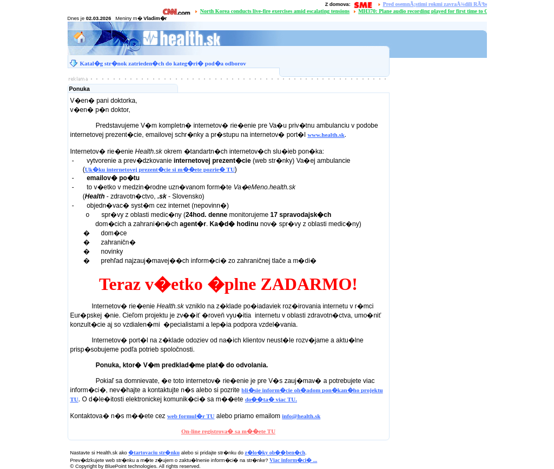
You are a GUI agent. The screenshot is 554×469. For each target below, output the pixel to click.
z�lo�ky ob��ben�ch (275, 452)
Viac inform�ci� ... (293, 460)
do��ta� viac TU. (271, 399)
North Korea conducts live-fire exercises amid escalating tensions (276, 11)
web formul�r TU (191, 416)
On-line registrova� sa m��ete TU (228, 431)
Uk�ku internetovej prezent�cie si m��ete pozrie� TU (160, 169)
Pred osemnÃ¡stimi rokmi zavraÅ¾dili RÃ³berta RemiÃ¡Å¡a (453, 4)
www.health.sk (325, 134)
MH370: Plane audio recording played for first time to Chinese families (441, 11)
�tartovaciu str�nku (154, 452)
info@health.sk (301, 416)
